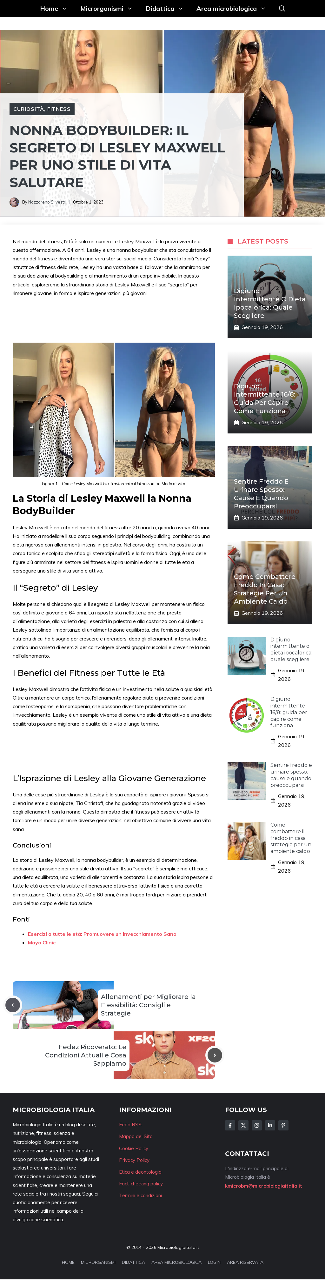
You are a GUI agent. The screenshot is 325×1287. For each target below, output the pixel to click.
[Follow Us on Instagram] (257, 1125)
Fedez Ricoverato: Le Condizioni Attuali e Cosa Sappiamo (85, 1055)
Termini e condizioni (140, 1195)
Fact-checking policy (141, 1184)
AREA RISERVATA (245, 1262)
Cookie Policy (133, 1148)
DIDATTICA (133, 1262)
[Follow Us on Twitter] (243, 1125)
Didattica (168, 8)
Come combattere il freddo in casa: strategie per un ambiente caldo (290, 838)
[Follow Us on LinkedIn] (270, 1125)
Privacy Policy (134, 1160)
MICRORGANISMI (98, 1262)
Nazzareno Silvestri (47, 201)
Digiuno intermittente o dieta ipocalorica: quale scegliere (291, 649)
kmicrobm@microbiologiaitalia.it (263, 1186)
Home (57, 8)
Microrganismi (109, 8)
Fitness (59, 109)
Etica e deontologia (140, 1172)
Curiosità (28, 109)
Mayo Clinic (42, 942)
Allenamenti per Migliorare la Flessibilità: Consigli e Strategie (148, 1005)
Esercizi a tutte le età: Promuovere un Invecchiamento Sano (102, 934)
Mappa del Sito (136, 1136)
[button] (282, 8)
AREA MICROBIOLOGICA (176, 1262)
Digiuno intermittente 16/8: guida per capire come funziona (288, 712)
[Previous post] (12, 1005)
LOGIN (214, 1262)
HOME (68, 1262)
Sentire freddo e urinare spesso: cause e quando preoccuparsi (291, 775)
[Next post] (214, 1055)
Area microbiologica (234, 8)
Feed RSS (130, 1125)
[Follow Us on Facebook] (230, 1125)
